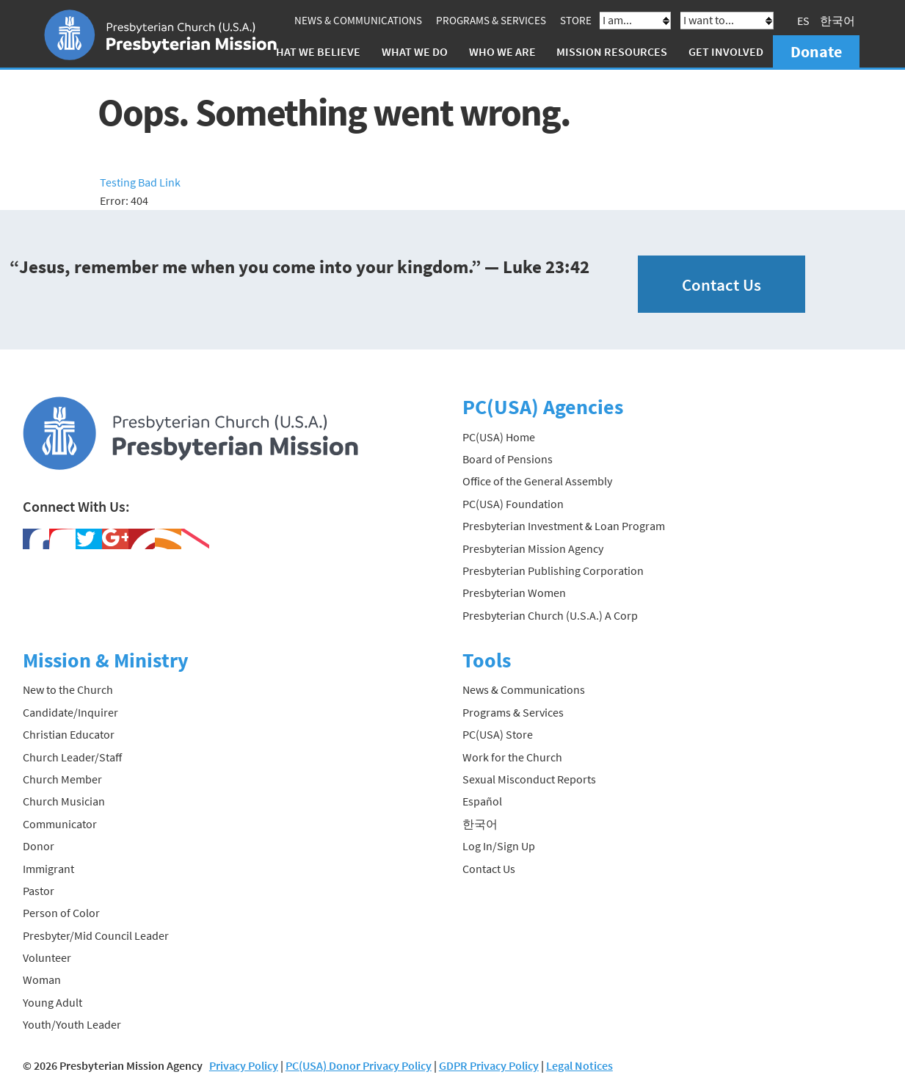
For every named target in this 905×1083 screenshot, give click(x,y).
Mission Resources (611, 51)
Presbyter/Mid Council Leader (96, 935)
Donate (816, 51)
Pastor (38, 890)
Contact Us (721, 284)
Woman (42, 979)
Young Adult (52, 1002)
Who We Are (502, 51)
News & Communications (358, 20)
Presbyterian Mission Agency (532, 548)
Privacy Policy (243, 1065)
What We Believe (313, 51)
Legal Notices (579, 1065)
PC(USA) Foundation (513, 503)
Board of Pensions (507, 459)
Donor (38, 845)
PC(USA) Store (497, 734)
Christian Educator (69, 734)
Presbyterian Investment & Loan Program (563, 525)
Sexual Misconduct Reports (529, 779)
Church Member (62, 779)
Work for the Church (512, 757)
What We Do (415, 51)
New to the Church (68, 689)
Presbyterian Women (514, 592)
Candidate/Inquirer (70, 712)
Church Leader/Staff (72, 757)
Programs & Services (491, 20)
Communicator (60, 823)
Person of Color (61, 912)
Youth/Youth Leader (72, 1024)
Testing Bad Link (140, 182)
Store (576, 20)
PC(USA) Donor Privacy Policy (359, 1065)
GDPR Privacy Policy (489, 1065)
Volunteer (47, 957)
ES (803, 20)
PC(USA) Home (498, 437)
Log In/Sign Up (498, 845)
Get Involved (725, 51)
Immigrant (48, 868)
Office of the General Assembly (537, 481)
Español (482, 801)
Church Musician (64, 801)
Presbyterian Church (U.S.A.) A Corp (550, 615)
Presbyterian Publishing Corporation (553, 570)
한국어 (837, 20)
